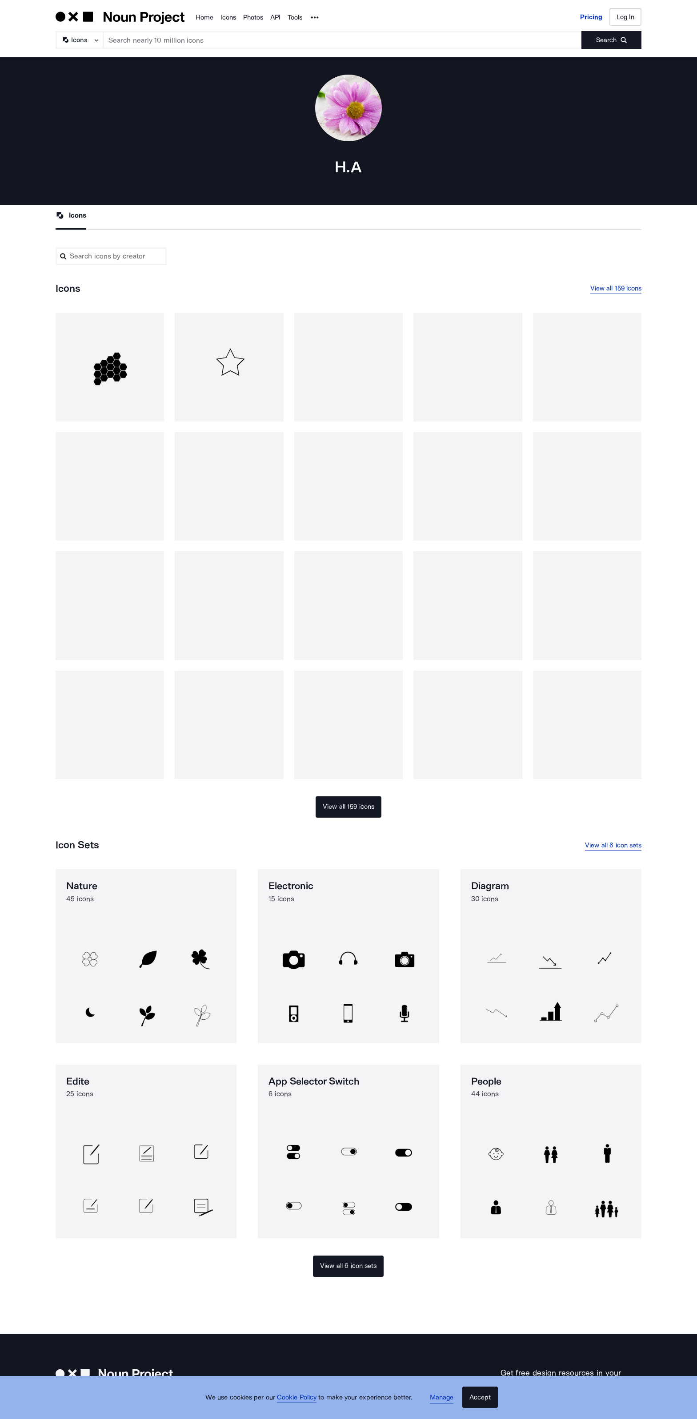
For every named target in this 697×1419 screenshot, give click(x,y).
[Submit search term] (611, 40)
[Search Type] (79, 40)
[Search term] (342, 40)
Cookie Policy (300, 1403)
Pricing (591, 17)
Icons (228, 17)
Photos (253, 17)
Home (204, 17)
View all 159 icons (616, 289)
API (275, 17)
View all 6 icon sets (613, 846)
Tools (295, 17)
